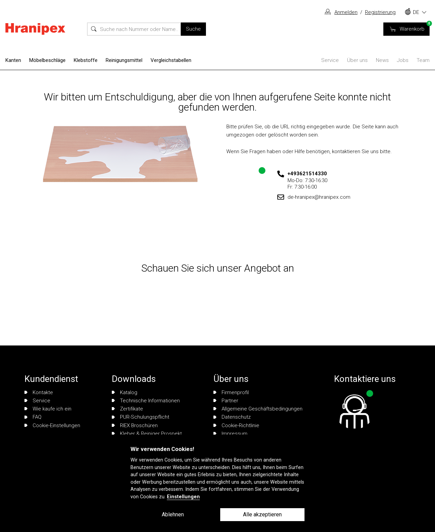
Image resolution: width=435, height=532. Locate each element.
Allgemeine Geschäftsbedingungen (257, 409)
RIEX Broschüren (135, 425)
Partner (225, 401)
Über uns (357, 60)
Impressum (230, 434)
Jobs (402, 60)
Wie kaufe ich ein (47, 409)
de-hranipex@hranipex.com (319, 197)
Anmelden (346, 12)
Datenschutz (232, 417)
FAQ (32, 417)
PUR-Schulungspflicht (140, 417)
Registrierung (380, 12)
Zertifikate (127, 409)
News (382, 60)
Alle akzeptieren (262, 514)
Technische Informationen (146, 401)
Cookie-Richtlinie (236, 425)
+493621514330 (307, 174)
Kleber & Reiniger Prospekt (147, 434)
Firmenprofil (231, 392)
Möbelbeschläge (47, 60)
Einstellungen (183, 497)
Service (330, 60)
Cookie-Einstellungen (52, 425)
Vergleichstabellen (171, 60)
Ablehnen (173, 514)
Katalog (124, 392)
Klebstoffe (86, 60)
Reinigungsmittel (124, 60)
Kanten (13, 60)
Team (423, 60)
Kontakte (38, 392)
